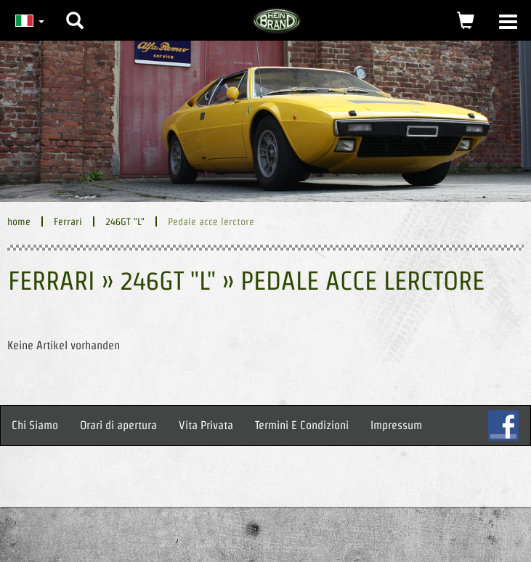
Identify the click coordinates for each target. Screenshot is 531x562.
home (19, 221)
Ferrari (68, 221)
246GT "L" (125, 221)
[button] (74, 9)
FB (503, 425)
